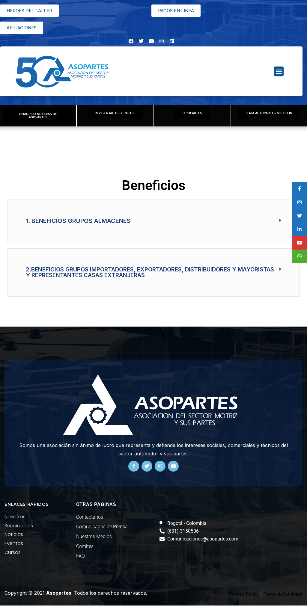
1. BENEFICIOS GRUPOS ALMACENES (78, 222)
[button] (279, 71)
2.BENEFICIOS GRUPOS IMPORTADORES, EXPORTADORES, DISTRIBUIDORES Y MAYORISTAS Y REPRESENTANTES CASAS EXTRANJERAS (150, 274)
